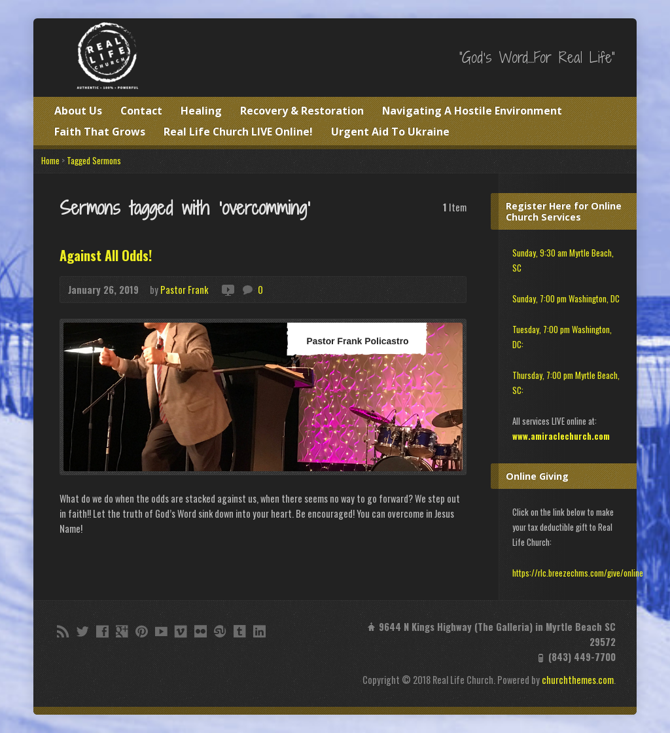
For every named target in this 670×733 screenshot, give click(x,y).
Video (227, 289)
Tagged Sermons (94, 160)
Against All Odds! (106, 255)
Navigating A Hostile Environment (472, 110)
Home (50, 160)
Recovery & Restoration (302, 110)
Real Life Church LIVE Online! (238, 131)
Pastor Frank (184, 289)
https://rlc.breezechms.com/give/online (577, 573)
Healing (201, 110)
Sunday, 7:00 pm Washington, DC (566, 299)
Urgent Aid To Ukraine (390, 131)
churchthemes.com (578, 680)
